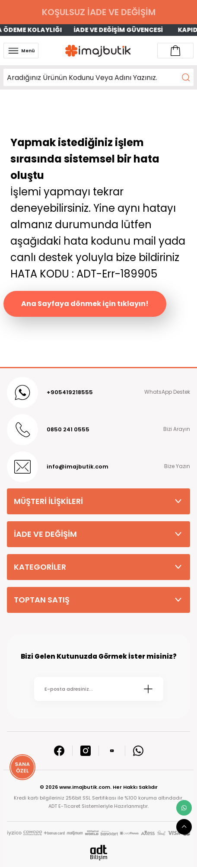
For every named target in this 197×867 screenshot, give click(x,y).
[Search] (98, 77)
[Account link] (175, 50)
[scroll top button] (184, 827)
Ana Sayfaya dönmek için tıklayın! (85, 304)
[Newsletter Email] (98, 689)
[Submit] (148, 689)
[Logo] (98, 50)
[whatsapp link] (184, 808)
